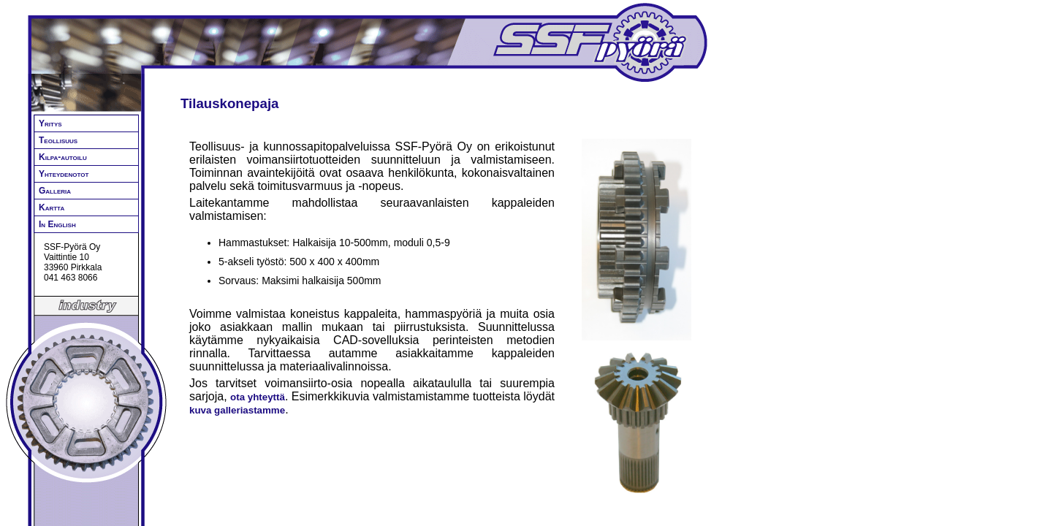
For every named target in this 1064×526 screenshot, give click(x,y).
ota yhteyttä (257, 397)
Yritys (50, 123)
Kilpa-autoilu (63, 157)
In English (57, 224)
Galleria (55, 191)
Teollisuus (58, 140)
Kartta (51, 207)
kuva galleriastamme (237, 410)
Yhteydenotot (63, 174)
